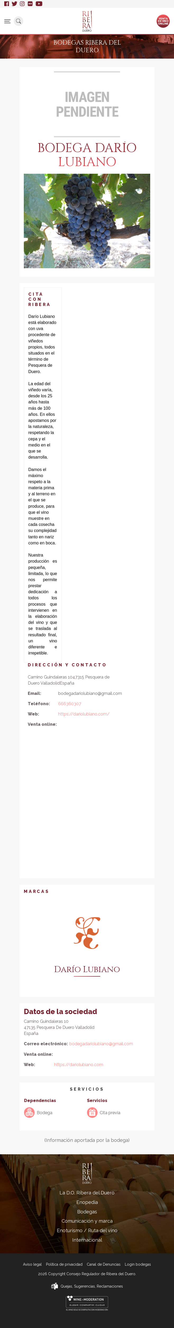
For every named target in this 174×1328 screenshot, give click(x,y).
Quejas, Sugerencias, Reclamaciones (92, 1286)
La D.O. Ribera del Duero (87, 1192)
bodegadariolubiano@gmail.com (101, 1043)
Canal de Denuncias (104, 1264)
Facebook (6, 4)
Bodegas (87, 1211)
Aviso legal (32, 1264)
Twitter (14, 4)
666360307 (69, 703)
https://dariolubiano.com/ (84, 714)
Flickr (30, 4)
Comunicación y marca (87, 1221)
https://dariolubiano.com (78, 1064)
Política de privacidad (64, 1264)
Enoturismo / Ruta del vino (87, 1230)
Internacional (87, 1240)
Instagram (22, 4)
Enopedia (87, 1202)
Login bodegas (138, 1264)
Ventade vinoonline (163, 21)
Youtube (39, 4)
